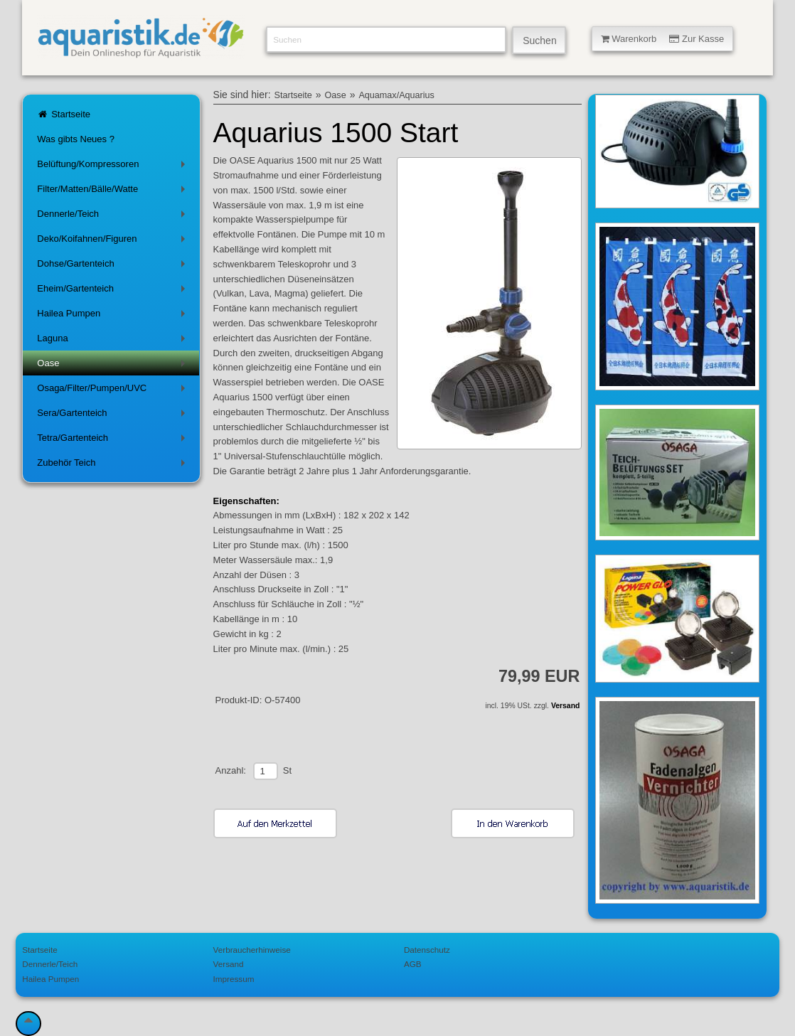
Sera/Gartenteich (113, 415)
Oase (113, 366)
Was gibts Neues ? (75, 139)
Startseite (63, 114)
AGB (413, 963)
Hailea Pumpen (113, 316)
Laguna (113, 341)
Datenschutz (427, 949)
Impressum (234, 978)
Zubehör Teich (113, 465)
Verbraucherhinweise (252, 949)
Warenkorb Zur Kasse (663, 38)
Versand (565, 706)
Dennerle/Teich (113, 216)
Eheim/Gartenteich (113, 291)
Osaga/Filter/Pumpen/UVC (113, 391)
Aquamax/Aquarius (396, 95)
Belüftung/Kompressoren (113, 167)
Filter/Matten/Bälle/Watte (113, 191)
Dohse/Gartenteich (113, 266)
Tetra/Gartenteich (113, 440)
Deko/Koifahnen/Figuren (113, 241)
